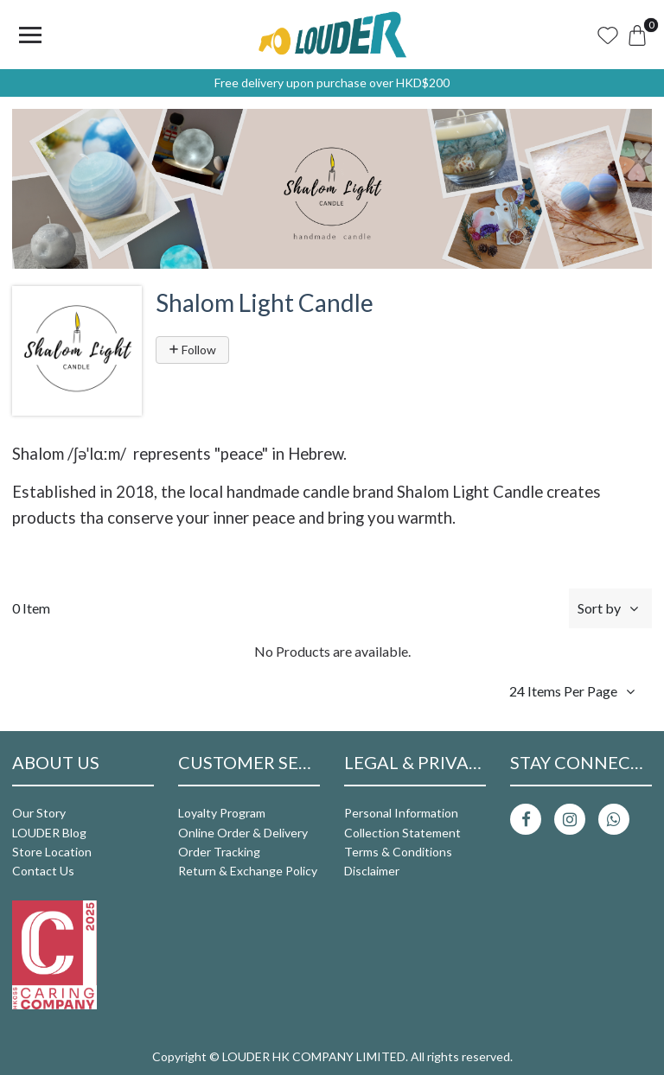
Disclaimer (371, 870)
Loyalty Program (221, 812)
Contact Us (43, 870)
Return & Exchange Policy (247, 870)
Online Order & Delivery (243, 832)
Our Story (39, 812)
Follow (192, 349)
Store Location (52, 851)
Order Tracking (219, 851)
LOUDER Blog (49, 832)
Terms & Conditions (398, 851)
